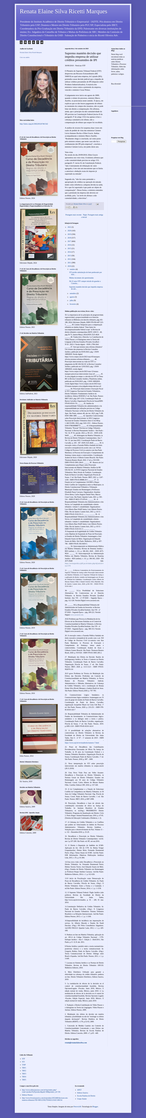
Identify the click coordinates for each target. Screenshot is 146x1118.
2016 (70, 245)
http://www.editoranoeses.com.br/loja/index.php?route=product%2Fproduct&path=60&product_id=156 (41, 1091)
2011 (69, 263)
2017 (70, 241)
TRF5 (24, 1080)
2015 (70, 248)
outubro (73, 269)
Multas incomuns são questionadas (81, 278)
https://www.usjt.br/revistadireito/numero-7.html (82, 743)
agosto (72, 297)
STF (23, 1059)
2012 (70, 259)
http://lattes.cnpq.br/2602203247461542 (34, 124)
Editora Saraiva (82, 1093)
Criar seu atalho (25, 57)
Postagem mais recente (73, 215)
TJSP (24, 1065)
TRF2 (24, 1071)
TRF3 (24, 1074)
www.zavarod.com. (77, 615)
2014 (70, 252)
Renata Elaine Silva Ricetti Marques (63, 11)
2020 (70, 231)
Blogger (95, 1107)
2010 (70, 266)
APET (79, 1090)
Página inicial (84, 216)
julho (72, 300)
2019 (70, 234)
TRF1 (24, 1068)
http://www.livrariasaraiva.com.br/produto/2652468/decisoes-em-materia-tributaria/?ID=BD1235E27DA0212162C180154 (45, 1099)
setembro (73, 293)
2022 (70, 227)
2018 (70, 238)
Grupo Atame (82, 1099)
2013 (70, 256)
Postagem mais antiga (95, 215)
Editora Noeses (27, 1095)
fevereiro (73, 304)
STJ (23, 1062)
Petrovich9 (77, 1107)
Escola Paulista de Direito (86, 1096)
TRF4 (24, 1077)
